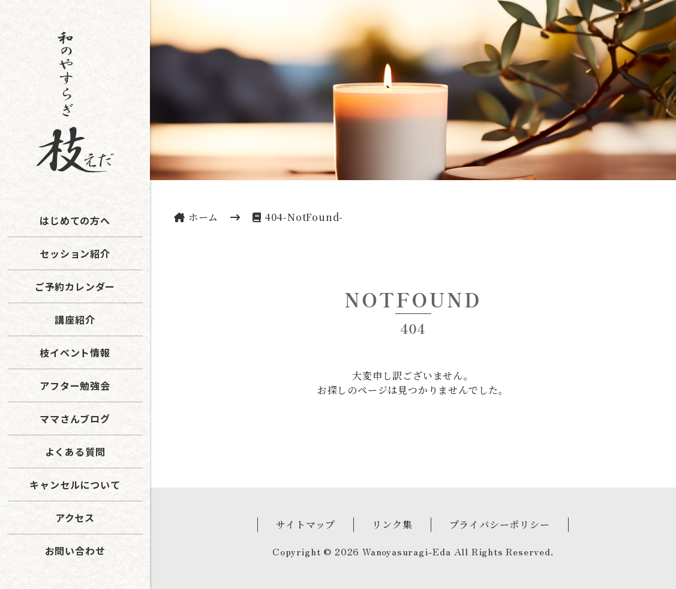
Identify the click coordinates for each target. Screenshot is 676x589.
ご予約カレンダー (75, 286)
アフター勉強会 (75, 385)
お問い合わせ (75, 550)
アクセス (75, 517)
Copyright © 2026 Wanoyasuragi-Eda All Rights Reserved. (412, 551)
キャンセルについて (74, 484)
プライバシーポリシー (499, 524)
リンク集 (392, 524)
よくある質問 (75, 451)
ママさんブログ (75, 418)
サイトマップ (305, 524)
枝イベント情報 (75, 352)
